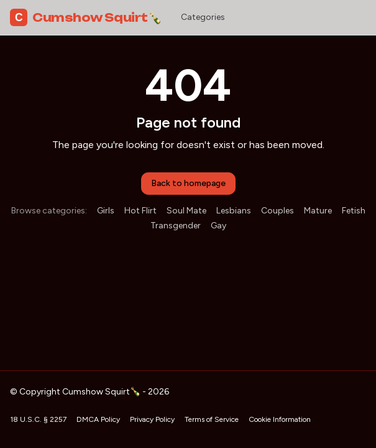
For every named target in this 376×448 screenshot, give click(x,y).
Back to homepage (188, 183)
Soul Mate (186, 210)
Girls (105, 210)
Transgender (175, 225)
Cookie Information (280, 419)
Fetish (353, 210)
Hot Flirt (140, 210)
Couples (277, 210)
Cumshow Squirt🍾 (85, 17)
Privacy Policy (152, 419)
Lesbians (233, 210)
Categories (203, 17)
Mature (318, 210)
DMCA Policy (98, 419)
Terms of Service (212, 419)
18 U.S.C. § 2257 (38, 419)
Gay (218, 225)
